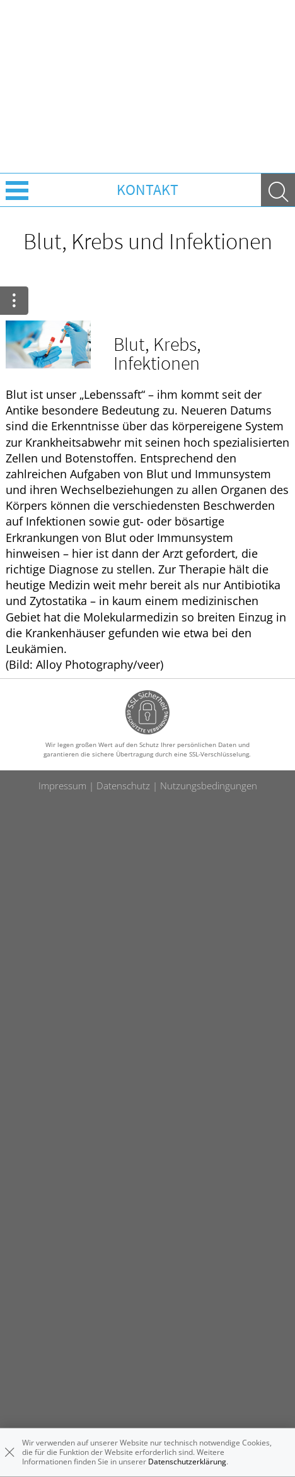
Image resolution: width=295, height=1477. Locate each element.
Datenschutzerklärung (187, 1461)
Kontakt (147, 189)
